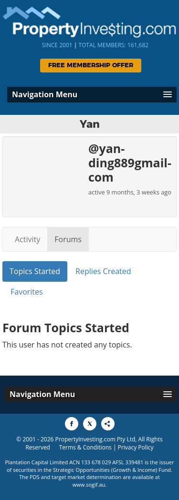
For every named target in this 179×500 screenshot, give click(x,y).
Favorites (27, 291)
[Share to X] (89, 423)
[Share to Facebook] (71, 423)
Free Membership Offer (90, 65)
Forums (68, 239)
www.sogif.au (89, 484)
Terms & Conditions (85, 447)
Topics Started (35, 271)
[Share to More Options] (108, 423)
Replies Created (103, 271)
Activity (27, 239)
